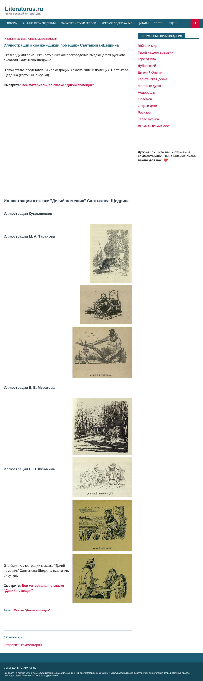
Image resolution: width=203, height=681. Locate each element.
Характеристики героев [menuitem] (78, 23)
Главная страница (15, 38)
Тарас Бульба (148, 119)
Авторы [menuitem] (11, 23)
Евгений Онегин (150, 72)
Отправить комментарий (23, 645)
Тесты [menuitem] (158, 23)
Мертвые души (149, 86)
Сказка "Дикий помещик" (43, 38)
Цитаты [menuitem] (143, 23)
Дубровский (147, 66)
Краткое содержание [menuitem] (117, 23)
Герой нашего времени (155, 52)
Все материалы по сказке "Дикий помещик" (58, 85)
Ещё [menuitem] (172, 23)
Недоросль (146, 92)
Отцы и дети (147, 106)
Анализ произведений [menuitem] (39, 23)
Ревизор (144, 112)
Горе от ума (147, 59)
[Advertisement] (68, 143)
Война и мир (147, 46)
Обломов (145, 99)
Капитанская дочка (152, 79)
